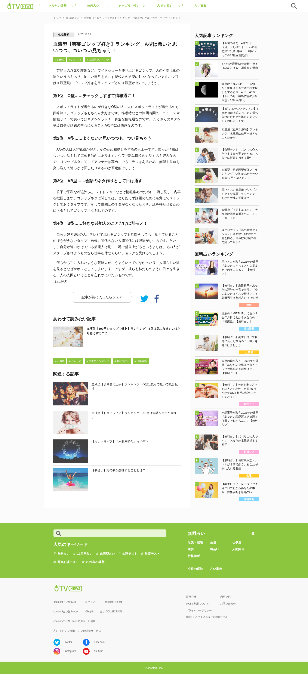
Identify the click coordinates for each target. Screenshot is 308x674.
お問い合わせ (228, 603)
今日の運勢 (195, 569)
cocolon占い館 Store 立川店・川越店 (74, 621)
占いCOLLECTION (111, 611)
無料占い (64, 553)
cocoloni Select (113, 601)
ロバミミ (90, 601)
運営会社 (191, 596)
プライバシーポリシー (199, 610)
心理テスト (129, 553)
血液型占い (107, 553)
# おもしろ (75, 59)
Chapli (89, 611)
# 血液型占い (121, 361)
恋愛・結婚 (195, 542)
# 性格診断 (141, 361)
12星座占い (84, 553)
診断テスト (152, 553)
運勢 (191, 549)
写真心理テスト (68, 562)
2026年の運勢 (95, 562)
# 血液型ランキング (98, 59)
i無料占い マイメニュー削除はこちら (207, 616)
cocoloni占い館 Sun (64, 601)
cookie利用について (197, 603)
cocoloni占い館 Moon (65, 611)
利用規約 (225, 596)
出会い (214, 549)
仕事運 (236, 542)
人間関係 (238, 549)
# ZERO (59, 59)
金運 (213, 542)
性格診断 (63, 34)
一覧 (252, 533)
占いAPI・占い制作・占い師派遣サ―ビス (77, 630)
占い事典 (216, 569)
